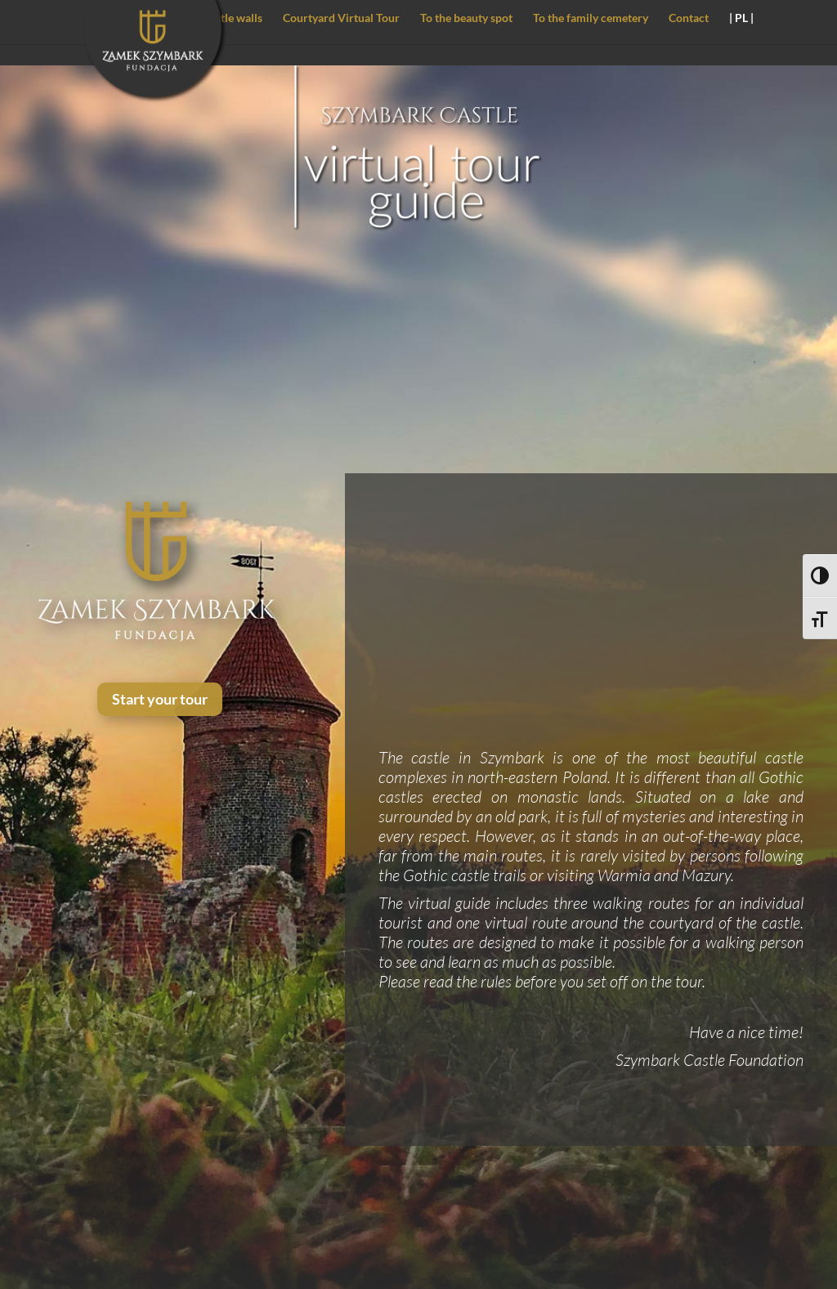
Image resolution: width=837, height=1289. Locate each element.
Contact (689, 18)
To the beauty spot (466, 18)
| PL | (741, 18)
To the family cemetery (590, 18)
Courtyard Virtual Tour (341, 18)
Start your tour (160, 699)
